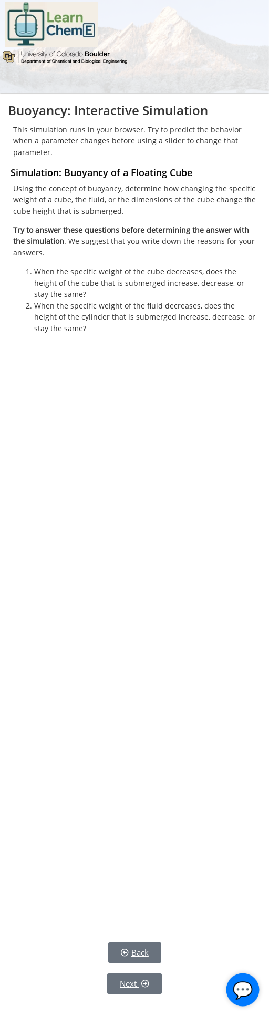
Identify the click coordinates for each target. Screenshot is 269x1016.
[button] (134, 76)
